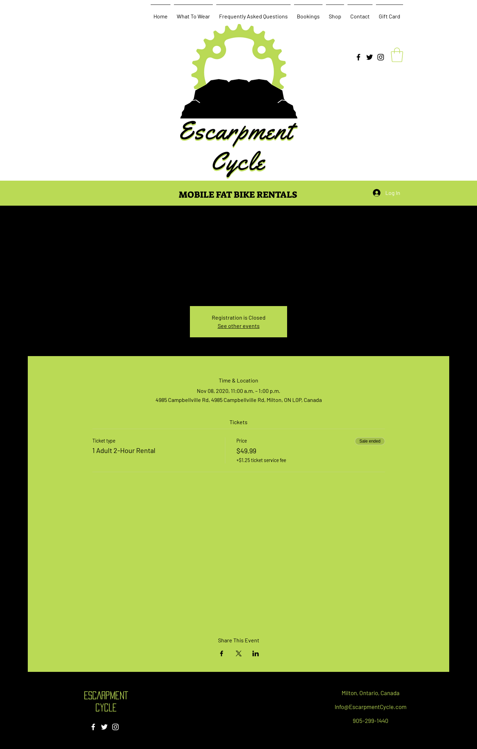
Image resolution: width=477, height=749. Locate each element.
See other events (239, 325)
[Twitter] (369, 57)
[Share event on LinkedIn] (255, 653)
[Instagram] (380, 57)
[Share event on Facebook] (221, 653)
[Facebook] (358, 57)
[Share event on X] (238, 653)
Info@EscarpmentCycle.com (371, 706)
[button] (397, 55)
